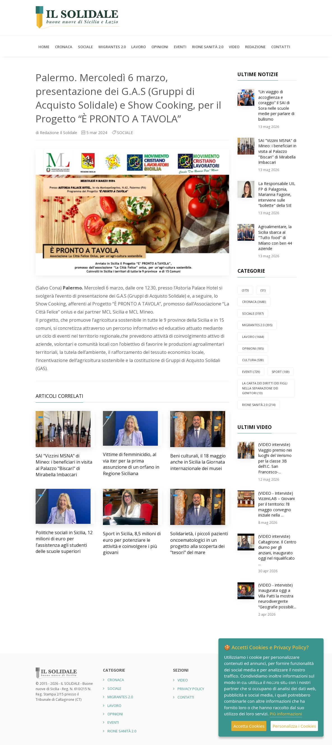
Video (234, 46)
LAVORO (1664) (253, 337)
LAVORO (138, 46)
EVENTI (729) (251, 372)
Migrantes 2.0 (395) (257, 325)
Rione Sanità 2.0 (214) (258, 405)
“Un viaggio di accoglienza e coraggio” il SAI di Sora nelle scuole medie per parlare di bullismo (276, 105)
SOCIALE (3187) (253, 313)
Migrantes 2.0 (112, 46)
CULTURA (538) (253, 360)
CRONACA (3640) (254, 302)
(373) (245, 290)
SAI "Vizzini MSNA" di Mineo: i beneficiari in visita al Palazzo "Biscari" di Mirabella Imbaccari (64, 465)
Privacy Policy (190, 688)
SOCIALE (85, 46)
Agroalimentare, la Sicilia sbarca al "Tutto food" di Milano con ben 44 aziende (275, 237)
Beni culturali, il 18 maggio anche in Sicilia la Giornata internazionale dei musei (198, 462)
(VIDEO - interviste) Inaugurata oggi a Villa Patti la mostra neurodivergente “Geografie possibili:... (277, 595)
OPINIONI (159, 46)
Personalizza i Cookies (294, 726)
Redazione (255, 46)
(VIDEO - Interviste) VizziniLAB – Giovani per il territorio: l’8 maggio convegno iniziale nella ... (276, 504)
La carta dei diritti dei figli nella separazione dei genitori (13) (264, 388)
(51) (263, 290)
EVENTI (180, 46)
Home (43, 46)
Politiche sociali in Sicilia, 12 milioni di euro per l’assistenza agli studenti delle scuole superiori (64, 541)
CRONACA (63, 46)
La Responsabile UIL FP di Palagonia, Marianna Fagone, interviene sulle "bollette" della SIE (276, 194)
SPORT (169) (280, 372)
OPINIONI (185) (253, 348)
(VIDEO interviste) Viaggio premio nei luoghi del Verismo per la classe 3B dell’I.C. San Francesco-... (275, 458)
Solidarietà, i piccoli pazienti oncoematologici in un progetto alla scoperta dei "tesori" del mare (199, 543)
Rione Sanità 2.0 (207, 46)
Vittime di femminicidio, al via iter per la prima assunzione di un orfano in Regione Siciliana (131, 463)
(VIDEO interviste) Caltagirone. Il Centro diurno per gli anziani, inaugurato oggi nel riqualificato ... (277, 550)
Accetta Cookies (248, 726)
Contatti (280, 46)
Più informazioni (286, 713)
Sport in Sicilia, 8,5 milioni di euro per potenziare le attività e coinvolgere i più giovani (132, 543)
